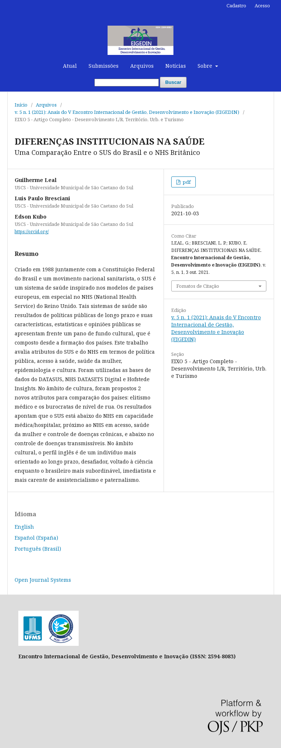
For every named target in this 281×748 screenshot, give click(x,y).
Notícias (175, 65)
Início (21, 104)
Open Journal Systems (43, 579)
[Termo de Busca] (126, 82)
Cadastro (236, 5)
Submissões (104, 65)
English (24, 526)
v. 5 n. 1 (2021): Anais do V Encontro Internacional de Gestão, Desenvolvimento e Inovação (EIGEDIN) (127, 112)
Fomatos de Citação (197, 286)
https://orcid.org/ (32, 231)
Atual (70, 65)
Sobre (206, 65)
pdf (186, 182)
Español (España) (36, 537)
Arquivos (142, 65)
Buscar (173, 82)
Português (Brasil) (38, 548)
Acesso (262, 5)
